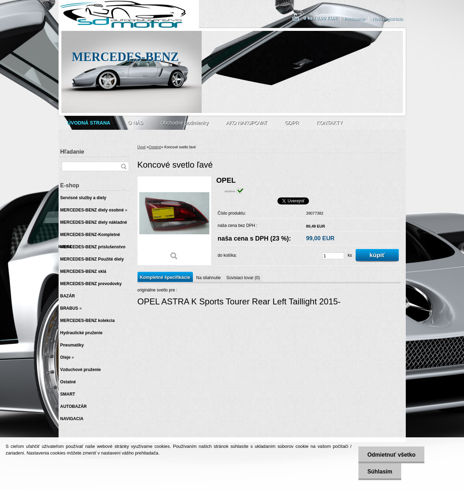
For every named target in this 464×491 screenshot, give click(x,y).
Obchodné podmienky (184, 123)
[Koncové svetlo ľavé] (174, 221)
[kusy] (333, 256)
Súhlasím (379, 472)
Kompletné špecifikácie (165, 277)
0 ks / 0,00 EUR (320, 18)
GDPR (292, 123)
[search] (123, 166)
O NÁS (135, 123)
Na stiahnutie (208, 277)
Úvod (141, 147)
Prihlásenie (354, 18)
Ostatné (155, 147)
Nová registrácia (387, 18)
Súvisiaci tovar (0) (243, 277)
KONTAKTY (329, 123)
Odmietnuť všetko (391, 455)
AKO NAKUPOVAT (246, 123)
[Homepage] (89, 123)
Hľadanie (72, 152)
